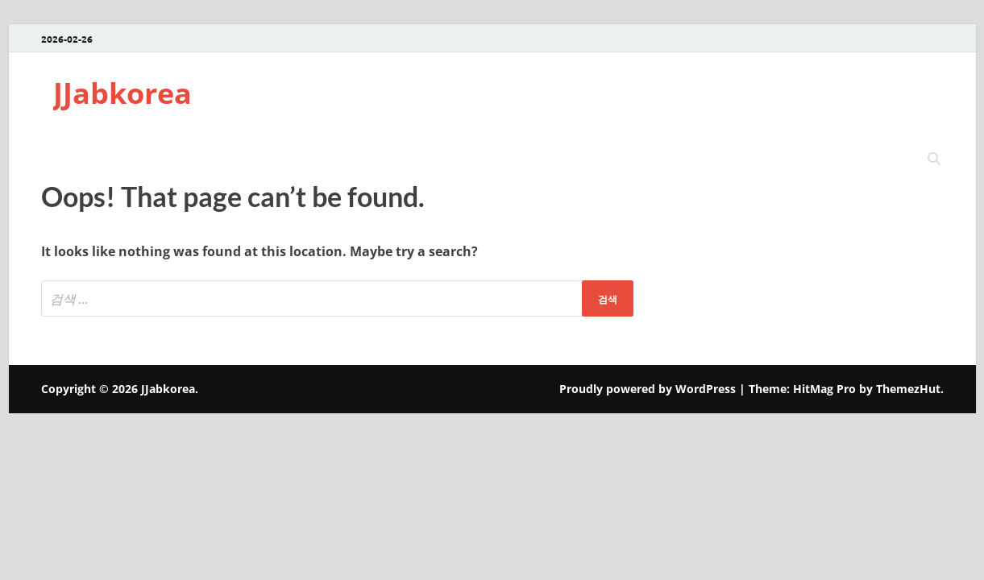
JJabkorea (122, 93)
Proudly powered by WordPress (647, 388)
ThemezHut (908, 388)
